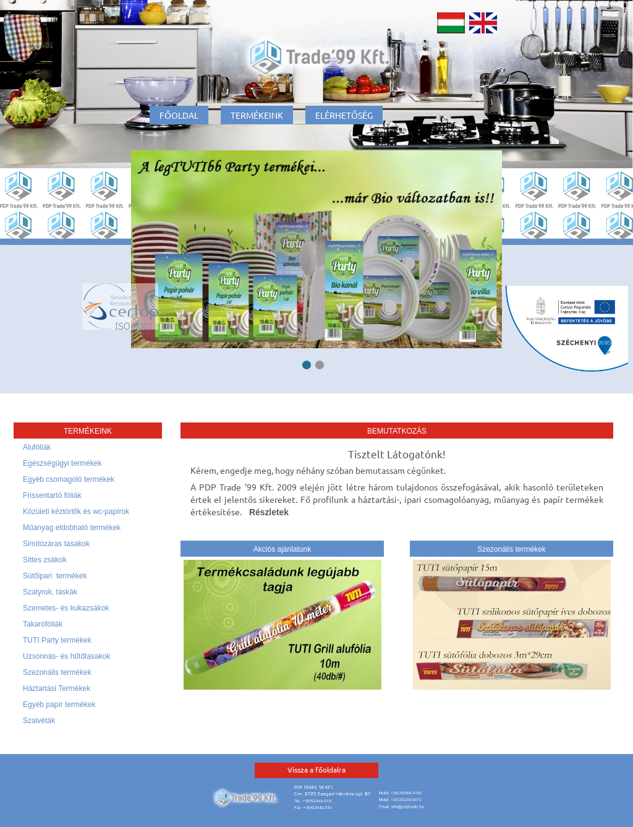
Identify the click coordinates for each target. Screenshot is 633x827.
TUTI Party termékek (57, 640)
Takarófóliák (42, 624)
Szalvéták (39, 720)
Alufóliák (37, 447)
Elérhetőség (344, 115)
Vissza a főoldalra (316, 769)
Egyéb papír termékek (59, 704)
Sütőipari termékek (55, 576)
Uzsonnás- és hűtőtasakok (66, 656)
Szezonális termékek (57, 672)
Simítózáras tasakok (56, 543)
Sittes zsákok (45, 559)
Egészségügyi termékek (62, 463)
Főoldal (178, 115)
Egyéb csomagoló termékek (68, 479)
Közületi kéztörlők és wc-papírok (76, 511)
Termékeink (257, 115)
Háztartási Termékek (56, 688)
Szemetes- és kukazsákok (66, 608)
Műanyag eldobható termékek (72, 527)
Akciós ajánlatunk (282, 549)
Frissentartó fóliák (52, 495)
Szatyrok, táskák (50, 592)
